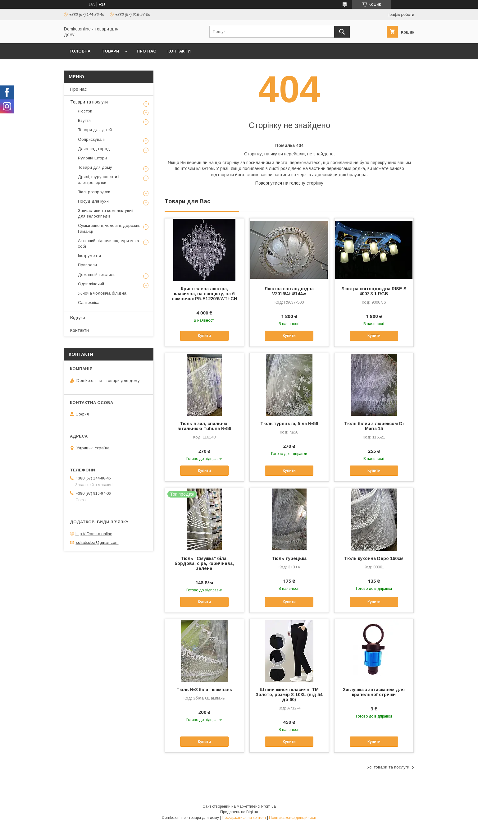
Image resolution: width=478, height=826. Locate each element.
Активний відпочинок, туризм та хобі (108, 243)
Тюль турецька (289, 558)
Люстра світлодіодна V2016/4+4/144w (289, 291)
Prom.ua (268, 806)
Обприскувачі (91, 139)
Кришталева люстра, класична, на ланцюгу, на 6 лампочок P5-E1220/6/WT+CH (204, 293)
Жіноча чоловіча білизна (102, 293)
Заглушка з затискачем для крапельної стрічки (374, 692)
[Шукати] (342, 32)
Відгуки (77, 317)
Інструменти (89, 255)
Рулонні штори (92, 158)
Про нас (146, 51)
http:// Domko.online (93, 533)
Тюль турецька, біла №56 (289, 423)
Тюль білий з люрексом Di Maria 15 (374, 426)
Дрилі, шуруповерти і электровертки (98, 179)
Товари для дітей (95, 129)
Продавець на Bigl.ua (239, 812)
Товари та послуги (89, 101)
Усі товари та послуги (388, 767)
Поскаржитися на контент (244, 817)
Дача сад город (94, 148)
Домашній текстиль (97, 274)
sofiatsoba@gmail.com (97, 542)
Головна (80, 51)
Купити (204, 335)
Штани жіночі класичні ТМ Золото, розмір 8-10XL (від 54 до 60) (289, 694)
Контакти (179, 51)
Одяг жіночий (91, 284)
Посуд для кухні (94, 201)
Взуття (84, 120)
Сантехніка (88, 302)
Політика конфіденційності (292, 817)
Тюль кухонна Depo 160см (373, 558)
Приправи (87, 265)
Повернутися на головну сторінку (289, 183)
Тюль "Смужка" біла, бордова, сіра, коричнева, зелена (204, 563)
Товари (110, 51)
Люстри (85, 111)
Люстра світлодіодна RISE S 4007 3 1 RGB (374, 291)
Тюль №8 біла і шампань (204, 689)
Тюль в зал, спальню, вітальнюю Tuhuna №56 (204, 426)
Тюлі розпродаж (94, 192)
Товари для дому (95, 167)
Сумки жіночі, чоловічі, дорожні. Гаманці (109, 228)
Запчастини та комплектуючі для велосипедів (105, 213)
